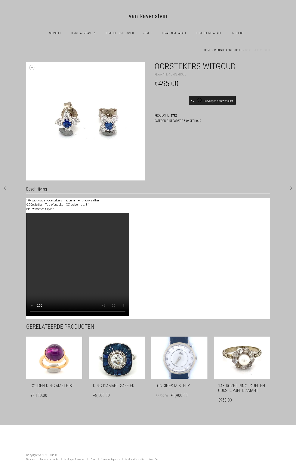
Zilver (147, 33)
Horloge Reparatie (209, 33)
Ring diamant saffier (113, 385)
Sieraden (55, 33)
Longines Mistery (172, 385)
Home (207, 50)
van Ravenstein (148, 16)
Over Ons (237, 33)
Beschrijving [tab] (36, 189)
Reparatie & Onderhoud (227, 50)
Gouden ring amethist (52, 385)
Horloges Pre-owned (119, 33)
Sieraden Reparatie (174, 33)
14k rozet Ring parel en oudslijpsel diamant (241, 388)
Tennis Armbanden (83, 33)
